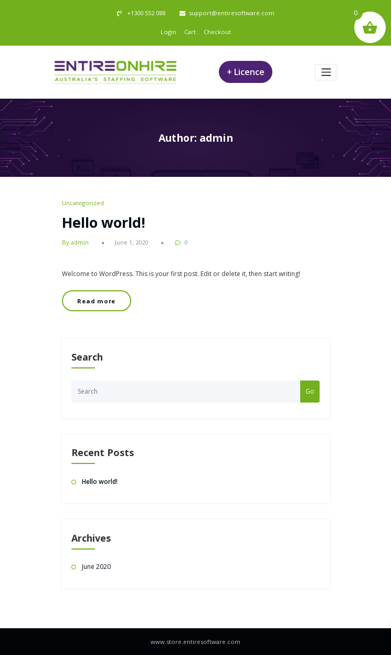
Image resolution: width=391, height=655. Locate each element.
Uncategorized (83, 203)
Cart (190, 32)
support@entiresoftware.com (231, 13)
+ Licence (246, 72)
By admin (75, 242)
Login (168, 32)
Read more (96, 301)
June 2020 (96, 566)
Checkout (217, 32)
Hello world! (103, 222)
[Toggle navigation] (326, 72)
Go (309, 391)
